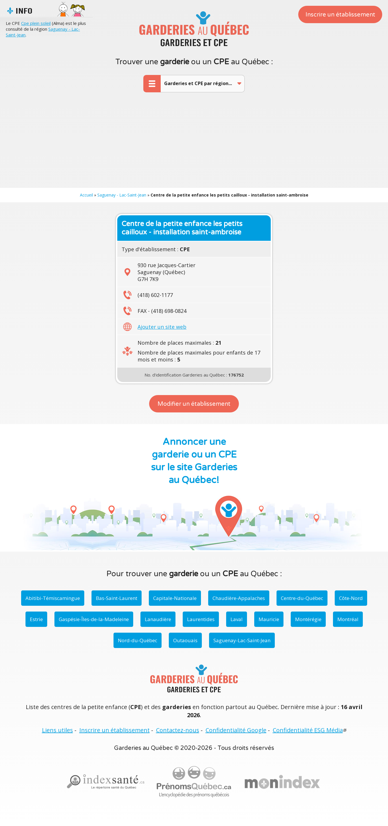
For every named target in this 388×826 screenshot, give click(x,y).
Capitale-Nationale (175, 598)
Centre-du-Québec (302, 598)
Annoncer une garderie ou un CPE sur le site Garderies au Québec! (194, 461)
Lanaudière (158, 619)
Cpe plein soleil (36, 23)
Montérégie (308, 619)
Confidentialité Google (236, 730)
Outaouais (185, 640)
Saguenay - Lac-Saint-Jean (121, 195)
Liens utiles (57, 730)
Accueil (86, 195)
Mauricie (269, 619)
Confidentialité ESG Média (308, 730)
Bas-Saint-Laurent (116, 598)
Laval (236, 619)
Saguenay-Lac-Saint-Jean (241, 640)
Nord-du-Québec (137, 640)
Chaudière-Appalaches (239, 598)
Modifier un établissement (194, 404)
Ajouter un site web (162, 326)
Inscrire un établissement (340, 14)
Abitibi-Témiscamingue (52, 598)
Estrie (36, 619)
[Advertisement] (194, 144)
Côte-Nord (351, 598)
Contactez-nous (177, 730)
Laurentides (201, 619)
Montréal (347, 619)
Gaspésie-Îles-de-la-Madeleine (94, 619)
